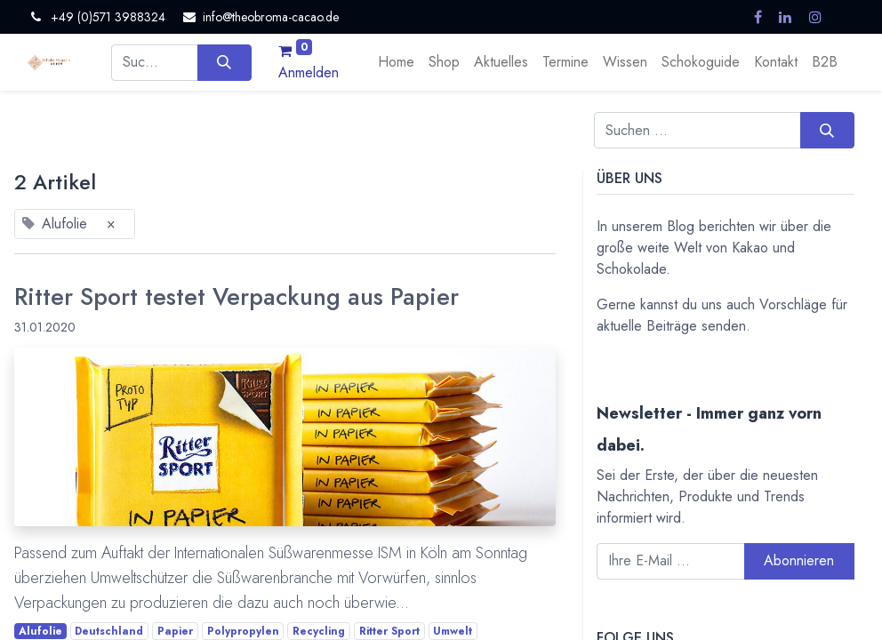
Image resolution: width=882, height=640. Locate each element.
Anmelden (308, 72)
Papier (175, 631)
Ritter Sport (389, 631)
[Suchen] (224, 62)
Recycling (319, 631)
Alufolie (40, 631)
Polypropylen (243, 631)
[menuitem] (396, 62)
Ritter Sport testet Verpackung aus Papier (236, 297)
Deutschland (109, 631)
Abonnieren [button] (799, 560)
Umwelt (452, 631)
